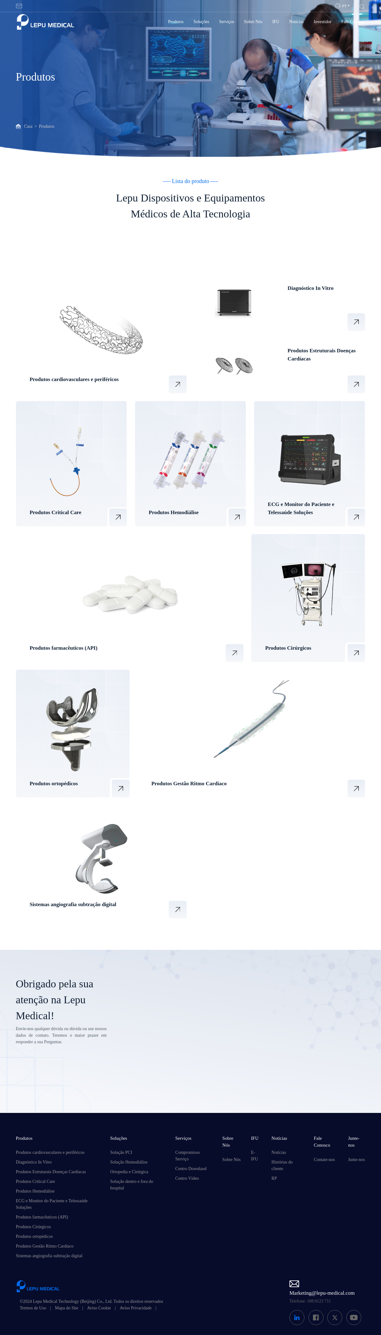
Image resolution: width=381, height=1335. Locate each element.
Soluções (201, 21)
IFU (275, 21)
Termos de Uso (33, 1308)
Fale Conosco (353, 21)
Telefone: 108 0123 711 (310, 1301)
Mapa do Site (66, 1308)
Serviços (226, 21)
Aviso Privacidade (136, 1308)
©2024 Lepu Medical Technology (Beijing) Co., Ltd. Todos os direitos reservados (91, 1301)
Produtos (176, 21)
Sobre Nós (253, 21)
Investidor (323, 21)
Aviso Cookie (99, 1308)
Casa (28, 126)
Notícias (296, 21)
